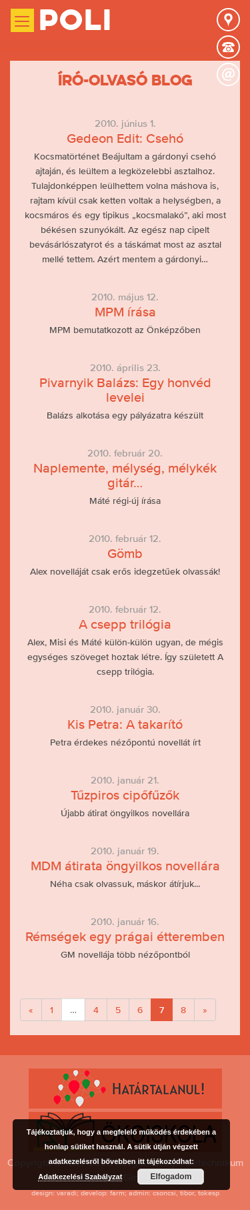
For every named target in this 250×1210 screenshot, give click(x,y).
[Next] (205, 1009)
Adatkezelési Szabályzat (80, 1177)
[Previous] (31, 1009)
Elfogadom (170, 1176)
